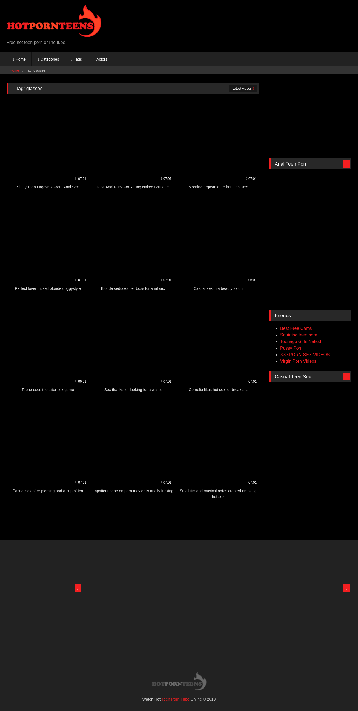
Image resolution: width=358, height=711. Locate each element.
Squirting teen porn (298, 335)
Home (21, 59)
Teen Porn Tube (176, 699)
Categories (50, 59)
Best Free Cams (296, 328)
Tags (78, 59)
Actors (101, 59)
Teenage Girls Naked (300, 341)
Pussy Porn (291, 348)
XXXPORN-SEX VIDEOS (305, 354)
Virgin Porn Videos (298, 361)
